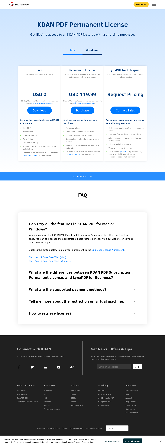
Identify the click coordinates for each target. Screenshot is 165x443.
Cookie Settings (96, 428)
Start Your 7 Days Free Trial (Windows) (50, 261)
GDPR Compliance (76, 428)
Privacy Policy (55, 428)
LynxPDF (123, 151)
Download (141, 4)
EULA (87, 428)
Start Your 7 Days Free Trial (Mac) (47, 257)
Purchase (82, 110)
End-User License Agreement (41, 103)
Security (65, 428)
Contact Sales (125, 110)
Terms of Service (43, 428)
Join (137, 366)
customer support (30, 155)
